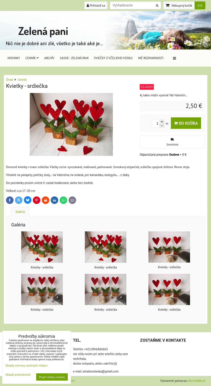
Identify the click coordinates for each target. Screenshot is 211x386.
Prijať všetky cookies (52, 377)
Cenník (32, 58)
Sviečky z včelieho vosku (113, 58)
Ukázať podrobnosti (18, 374)
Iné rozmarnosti (150, 58)
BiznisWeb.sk (196, 381)
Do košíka (186, 123)
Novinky (13, 58)
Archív (49, 58)
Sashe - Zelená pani (74, 58)
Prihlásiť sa (96, 5)
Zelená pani (43, 30)
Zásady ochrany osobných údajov (26, 365)
